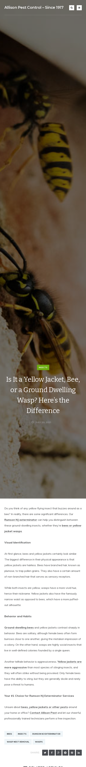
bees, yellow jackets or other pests (44, 707)
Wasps (39, 742)
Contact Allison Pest (43, 712)
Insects (43, 367)
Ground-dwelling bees (19, 627)
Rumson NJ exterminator (20, 519)
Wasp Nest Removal (18, 742)
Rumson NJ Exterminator (46, 734)
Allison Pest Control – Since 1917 (34, 7)
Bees (9, 734)
